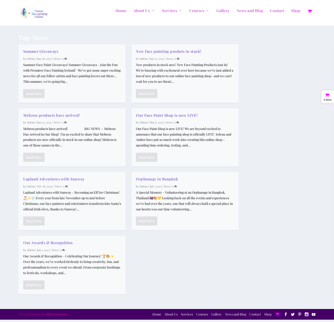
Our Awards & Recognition (48, 244)
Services (169, 13)
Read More (34, 95)
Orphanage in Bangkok (157, 181)
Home (121, 13)
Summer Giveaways (40, 53)
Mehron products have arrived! (51, 117)
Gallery (223, 13)
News (57, 61)
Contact (277, 13)
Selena (31, 61)
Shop (295, 13)
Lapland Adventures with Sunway (53, 181)
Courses (196, 13)
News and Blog (250, 13)
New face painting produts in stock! (168, 53)
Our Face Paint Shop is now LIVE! (167, 117)
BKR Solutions (56, 316)
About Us (141, 13)
